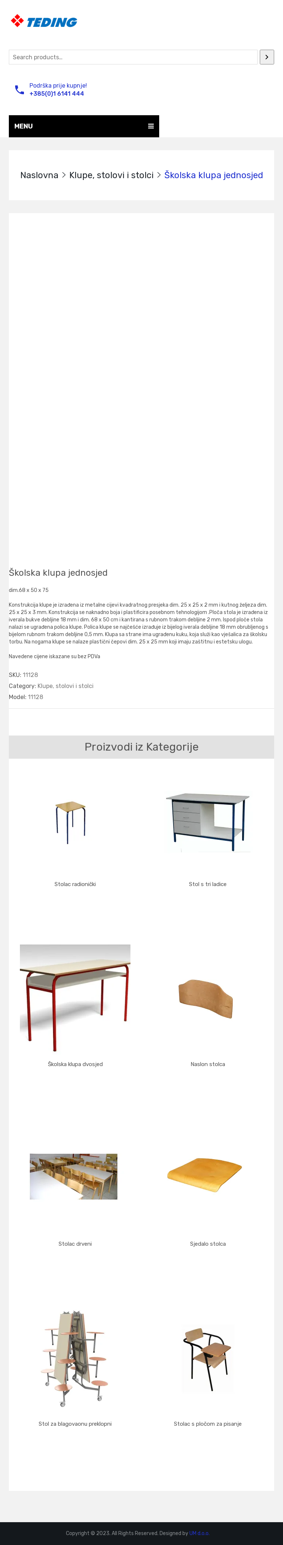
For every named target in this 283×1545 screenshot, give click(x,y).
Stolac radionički (75, 884)
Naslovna (39, 175)
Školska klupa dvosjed (75, 1064)
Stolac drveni (75, 1244)
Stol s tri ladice (208, 884)
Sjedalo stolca (208, 1244)
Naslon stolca (208, 1064)
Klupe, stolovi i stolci (111, 175)
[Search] (267, 57)
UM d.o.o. (199, 1533)
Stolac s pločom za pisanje (208, 1424)
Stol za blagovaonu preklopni (75, 1424)
